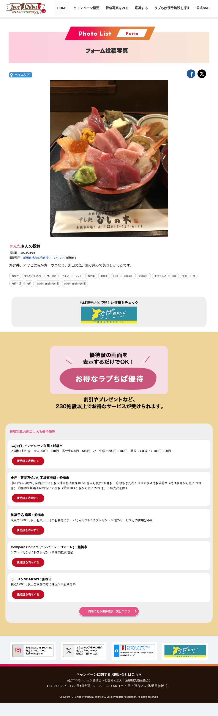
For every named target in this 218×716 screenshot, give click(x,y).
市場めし (135, 276)
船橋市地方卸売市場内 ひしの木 (44, 257)
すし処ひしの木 (34, 276)
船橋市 (109, 276)
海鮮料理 (17, 283)
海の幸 (96, 276)
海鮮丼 (15, 276)
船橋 (121, 276)
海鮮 (30, 283)
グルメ (69, 276)
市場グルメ (168, 276)
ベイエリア (22, 74)
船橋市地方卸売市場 (50, 283)
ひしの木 (54, 276)
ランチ (82, 276)
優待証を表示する (28, 461)
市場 (183, 276)
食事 (194, 276)
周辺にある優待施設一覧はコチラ (109, 611)
